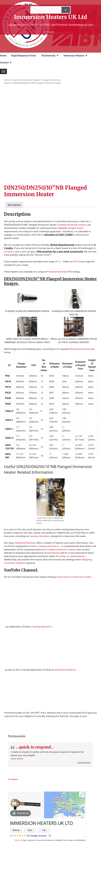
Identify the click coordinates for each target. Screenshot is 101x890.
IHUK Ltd (18, 871)
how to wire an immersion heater (73, 607)
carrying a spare (12, 282)
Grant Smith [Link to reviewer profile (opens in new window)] (17, 789)
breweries (80, 587)
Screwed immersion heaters (72, 255)
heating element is (42, 657)
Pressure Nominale (57, 302)
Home (3, 55)
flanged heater (76, 259)
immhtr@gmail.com (81, 25)
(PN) (70, 302)
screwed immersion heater (61, 580)
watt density (53, 583)
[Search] (65, 10)
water (62, 587)
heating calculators (40, 567)
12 (59, 292)
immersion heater (64, 700)
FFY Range (79, 292)
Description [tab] (14, 235)
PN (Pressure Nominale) (82, 379)
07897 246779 (51, 25)
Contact (4, 62)
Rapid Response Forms (23, 55)
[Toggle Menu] (3, 71)
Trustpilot (50, 32)
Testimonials (48, 55)
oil (68, 587)
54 (64, 292)
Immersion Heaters (74, 55)
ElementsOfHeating (24, 573)
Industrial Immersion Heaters (26, 80)
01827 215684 (29, 25)
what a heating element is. (46, 577)
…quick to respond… (35, 778)
